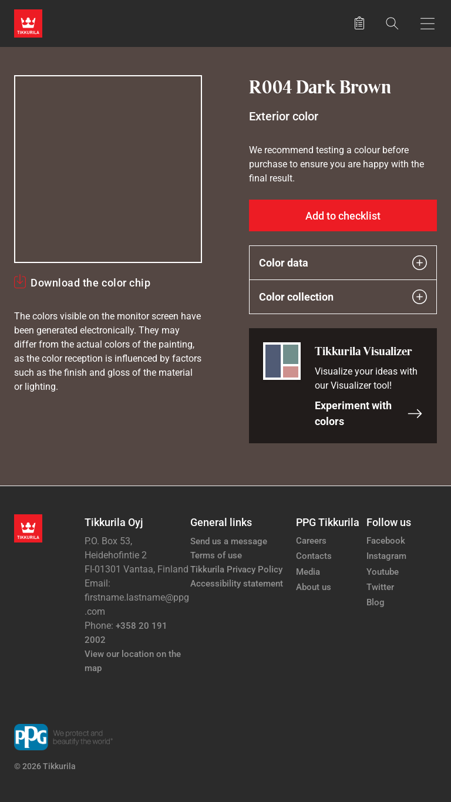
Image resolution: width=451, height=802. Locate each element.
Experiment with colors (369, 413)
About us (313, 587)
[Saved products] (359, 23)
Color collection (343, 296)
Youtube (382, 572)
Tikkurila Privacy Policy (236, 569)
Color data (343, 262)
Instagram (386, 556)
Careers (311, 540)
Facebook (385, 540)
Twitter (380, 587)
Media (308, 572)
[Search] (392, 23)
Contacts (314, 556)
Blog (375, 602)
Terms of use (216, 555)
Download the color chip (90, 283)
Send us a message (228, 541)
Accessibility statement (236, 583)
